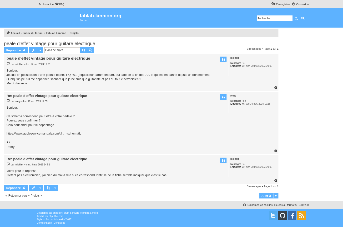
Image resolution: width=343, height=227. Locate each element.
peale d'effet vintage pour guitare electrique (49, 43)
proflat (46, 219)
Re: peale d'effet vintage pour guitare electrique (46, 96)
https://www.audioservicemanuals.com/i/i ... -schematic (43, 133)
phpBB (56, 213)
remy (233, 95)
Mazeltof (61, 219)
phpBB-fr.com (56, 216)
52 (244, 101)
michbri (234, 58)
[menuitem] (60, 4)
